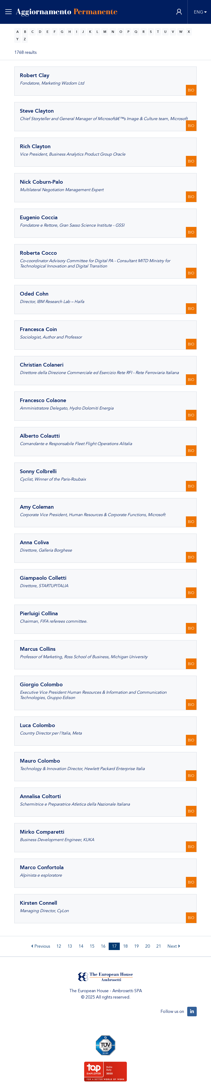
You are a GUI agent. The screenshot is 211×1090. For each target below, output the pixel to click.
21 (158, 946)
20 (147, 946)
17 (114, 946)
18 (125, 946)
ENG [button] (198, 12)
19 (136, 946)
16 (103, 946)
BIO (191, 90)
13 (69, 946)
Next (173, 946)
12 (58, 946)
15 (92, 946)
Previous (40, 946)
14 (81, 946)
